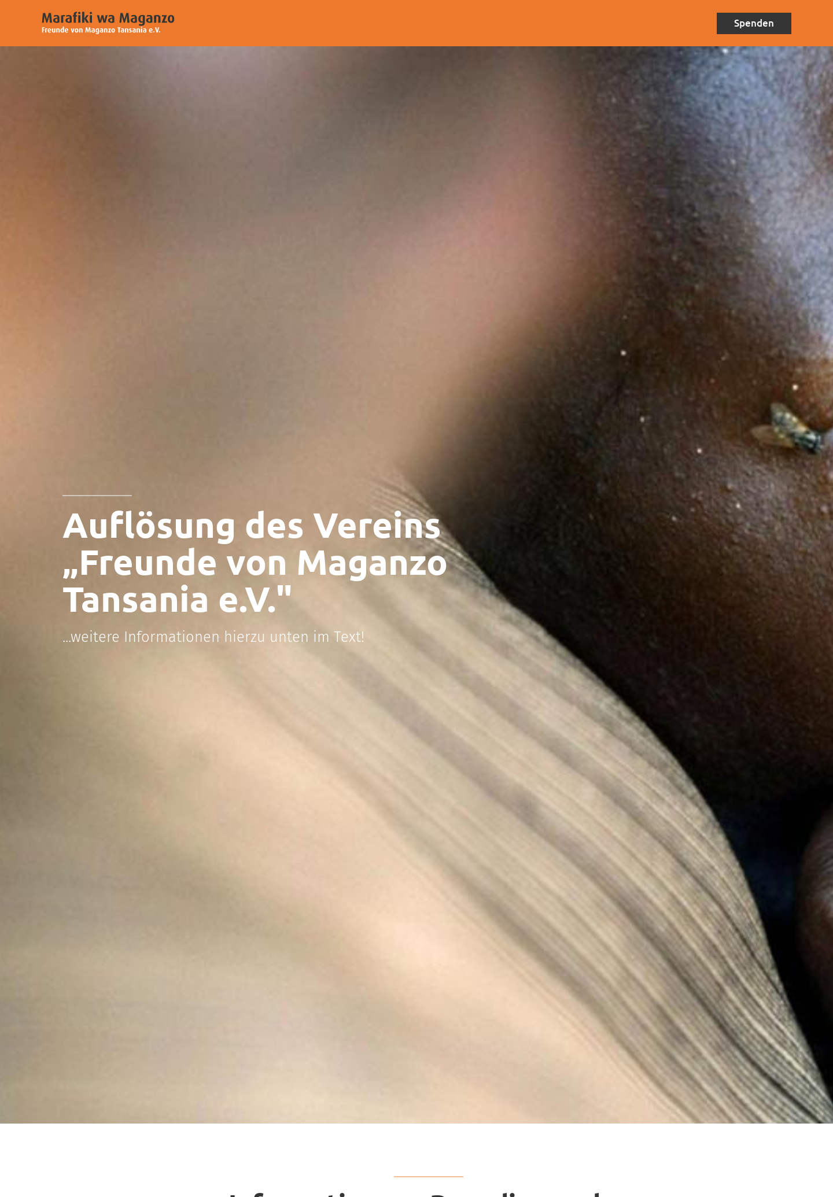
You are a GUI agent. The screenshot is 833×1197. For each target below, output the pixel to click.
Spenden (752, 23)
